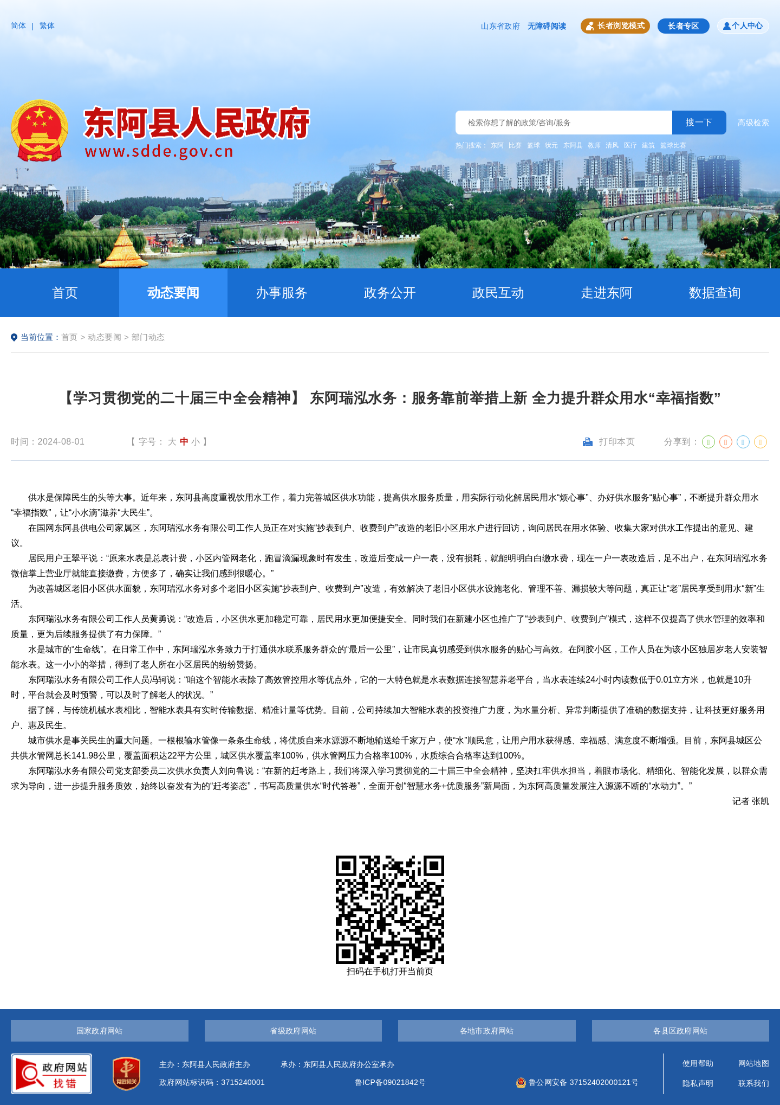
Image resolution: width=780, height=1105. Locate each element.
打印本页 (609, 441)
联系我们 (753, 1083)
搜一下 (699, 122)
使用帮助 (697, 1063)
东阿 (497, 145)
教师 (594, 145)
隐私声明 (697, 1083)
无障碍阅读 (547, 26)
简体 (19, 25)
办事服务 (282, 292)
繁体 (47, 25)
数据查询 (715, 292)
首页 (65, 292)
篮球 (533, 145)
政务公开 (390, 292)
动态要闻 (173, 292)
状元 (551, 145)
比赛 (515, 145)
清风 (612, 145)
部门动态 (148, 337)
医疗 (630, 145)
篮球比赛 (673, 145)
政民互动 (498, 292)
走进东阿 (607, 292)
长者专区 (683, 26)
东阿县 (573, 145)
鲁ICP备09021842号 (390, 1082)
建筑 (648, 145)
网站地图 (753, 1063)
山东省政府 (500, 26)
